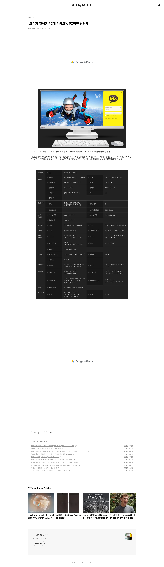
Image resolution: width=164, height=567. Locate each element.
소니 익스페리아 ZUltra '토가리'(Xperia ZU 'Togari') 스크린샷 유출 (52, 446)
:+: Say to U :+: (82, 5)
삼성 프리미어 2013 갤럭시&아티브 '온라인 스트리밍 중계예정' (52, 459)
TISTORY (83, 562)
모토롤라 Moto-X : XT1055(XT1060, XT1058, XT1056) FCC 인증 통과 (54, 465)
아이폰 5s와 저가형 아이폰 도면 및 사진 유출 (46, 448)
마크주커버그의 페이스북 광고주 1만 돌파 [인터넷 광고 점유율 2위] (53, 462)
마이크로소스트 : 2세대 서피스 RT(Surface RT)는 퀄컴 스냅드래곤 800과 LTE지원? (58, 451)
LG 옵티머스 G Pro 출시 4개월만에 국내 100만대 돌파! (49, 471)
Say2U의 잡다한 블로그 (41, 538)
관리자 (90, 562)
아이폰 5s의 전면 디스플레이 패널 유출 (44, 468)
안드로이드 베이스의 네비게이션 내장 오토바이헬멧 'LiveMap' (51, 454)
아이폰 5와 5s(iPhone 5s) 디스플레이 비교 (45, 457)
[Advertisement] (82, 62)
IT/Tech (33, 441)
